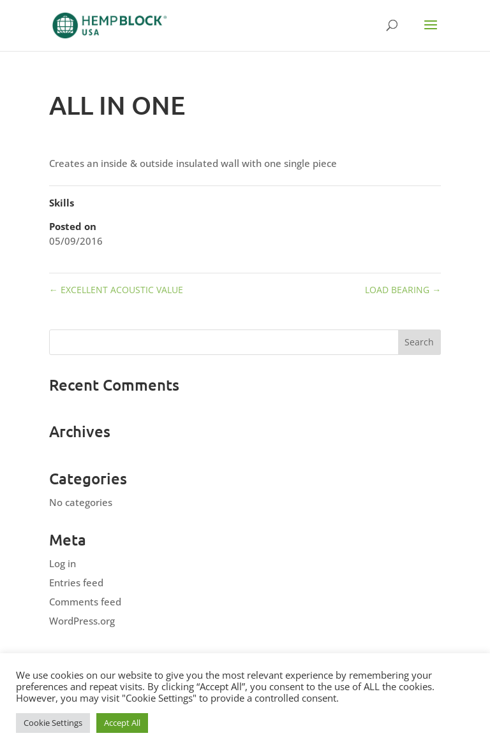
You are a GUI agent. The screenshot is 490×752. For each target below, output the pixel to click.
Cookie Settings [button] (53, 722)
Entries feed (76, 582)
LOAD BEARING (403, 290)
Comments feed (85, 601)
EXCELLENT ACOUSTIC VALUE (116, 290)
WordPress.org (82, 620)
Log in (62, 563)
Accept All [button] (122, 722)
